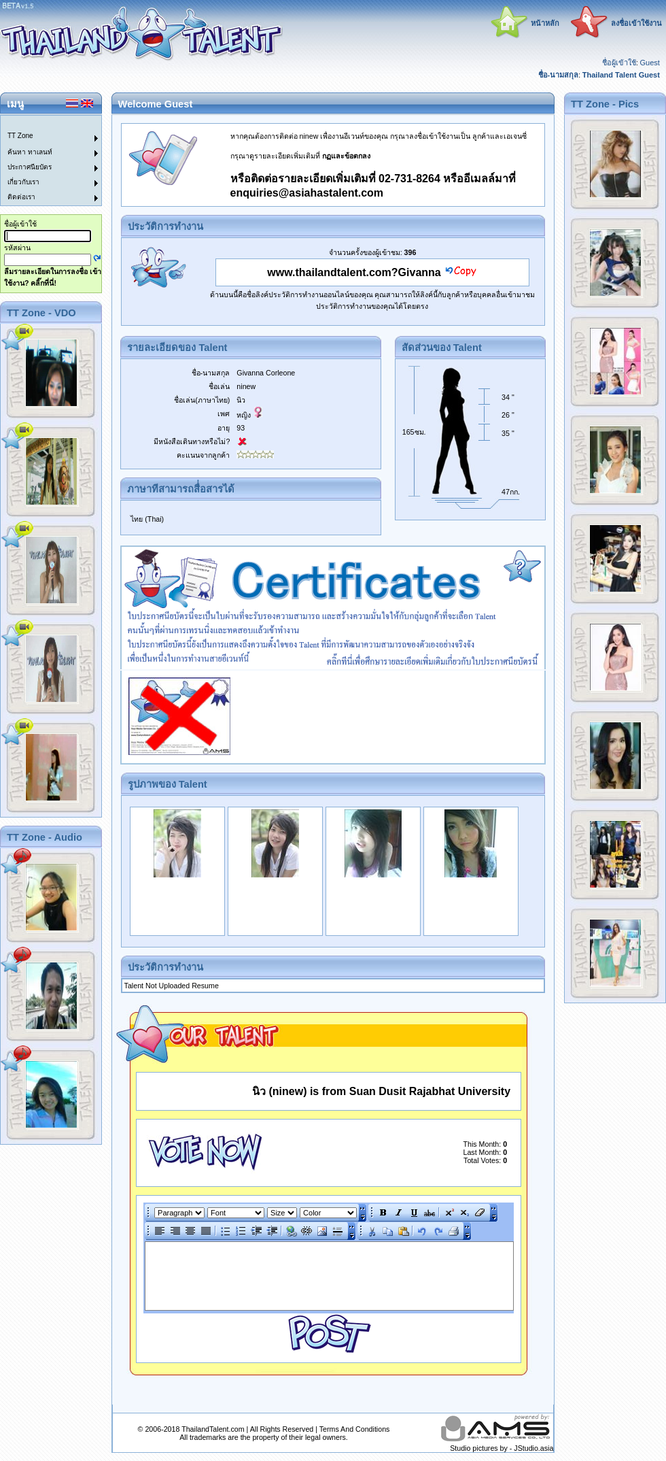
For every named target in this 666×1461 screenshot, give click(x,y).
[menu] (43, 160)
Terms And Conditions (354, 1429)
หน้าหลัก (545, 23)
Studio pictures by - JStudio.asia (501, 1448)
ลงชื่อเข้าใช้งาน (636, 23)
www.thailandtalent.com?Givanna (353, 272)
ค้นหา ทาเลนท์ (29, 152)
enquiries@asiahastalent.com (306, 193)
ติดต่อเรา (21, 197)
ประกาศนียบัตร (29, 167)
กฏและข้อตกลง (346, 156)
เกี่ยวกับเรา (23, 182)
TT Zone (20, 135)
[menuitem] (43, 123)
